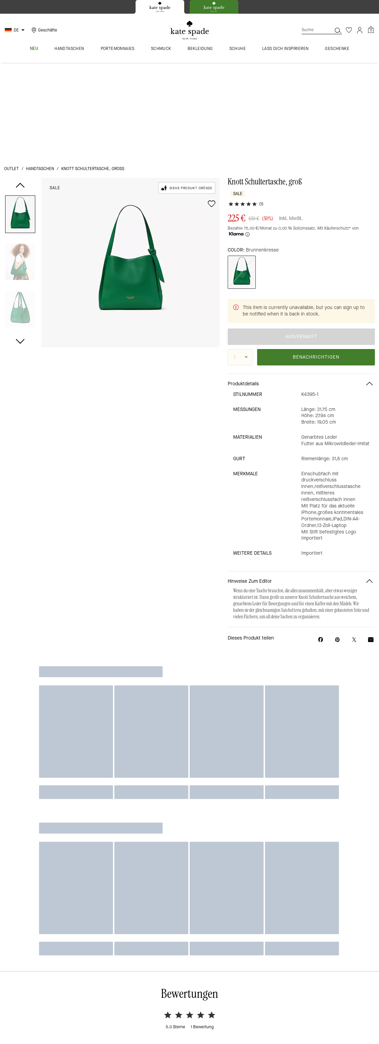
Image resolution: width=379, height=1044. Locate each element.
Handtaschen (40, 73)
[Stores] (43, 30)
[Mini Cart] (371, 30)
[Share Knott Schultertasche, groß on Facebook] (320, 524)
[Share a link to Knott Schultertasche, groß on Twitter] (354, 524)
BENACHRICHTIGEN (316, 242)
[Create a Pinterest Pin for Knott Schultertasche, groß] (337, 524)
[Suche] (311, 30)
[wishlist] (211, 108)
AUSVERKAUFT (301, 221)
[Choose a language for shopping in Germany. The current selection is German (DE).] (15, 30)
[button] (20, 120)
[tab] (160, 7)
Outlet (11, 73)
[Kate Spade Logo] (189, 30)
